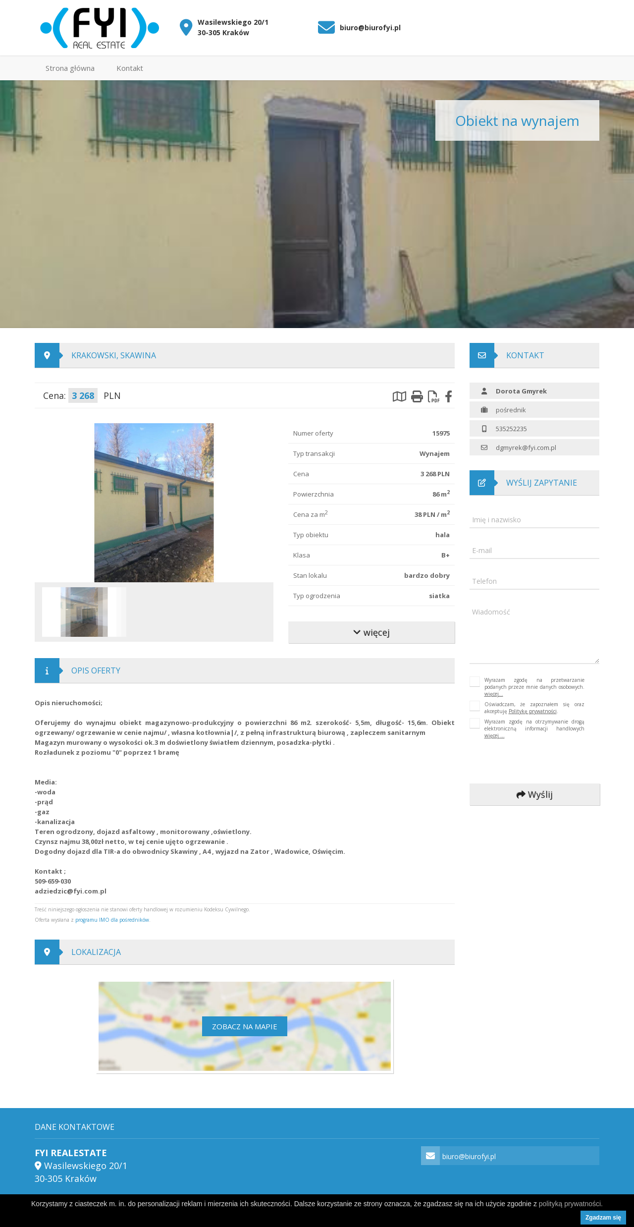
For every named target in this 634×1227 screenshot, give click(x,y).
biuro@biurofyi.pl (370, 27)
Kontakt (129, 68)
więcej (371, 632)
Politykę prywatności (533, 711)
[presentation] (536, 762)
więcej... (493, 693)
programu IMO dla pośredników (112, 919)
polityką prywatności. (571, 1204)
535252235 (511, 428)
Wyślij (534, 794)
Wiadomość (491, 611)
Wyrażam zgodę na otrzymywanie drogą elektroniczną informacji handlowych (534, 728)
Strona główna (70, 68)
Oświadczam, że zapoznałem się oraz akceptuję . (534, 708)
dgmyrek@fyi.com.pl (526, 447)
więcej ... (494, 735)
